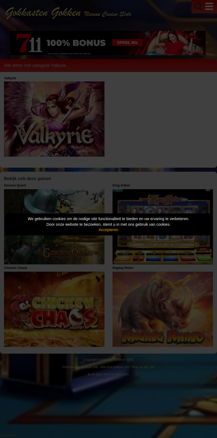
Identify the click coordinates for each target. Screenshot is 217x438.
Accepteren (108, 230)
